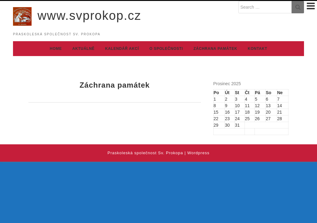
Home (56, 48)
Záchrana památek (215, 48)
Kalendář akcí (122, 48)
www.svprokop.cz (89, 15)
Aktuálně (83, 48)
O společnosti (166, 48)
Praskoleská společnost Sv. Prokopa (145, 153)
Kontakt (257, 48)
